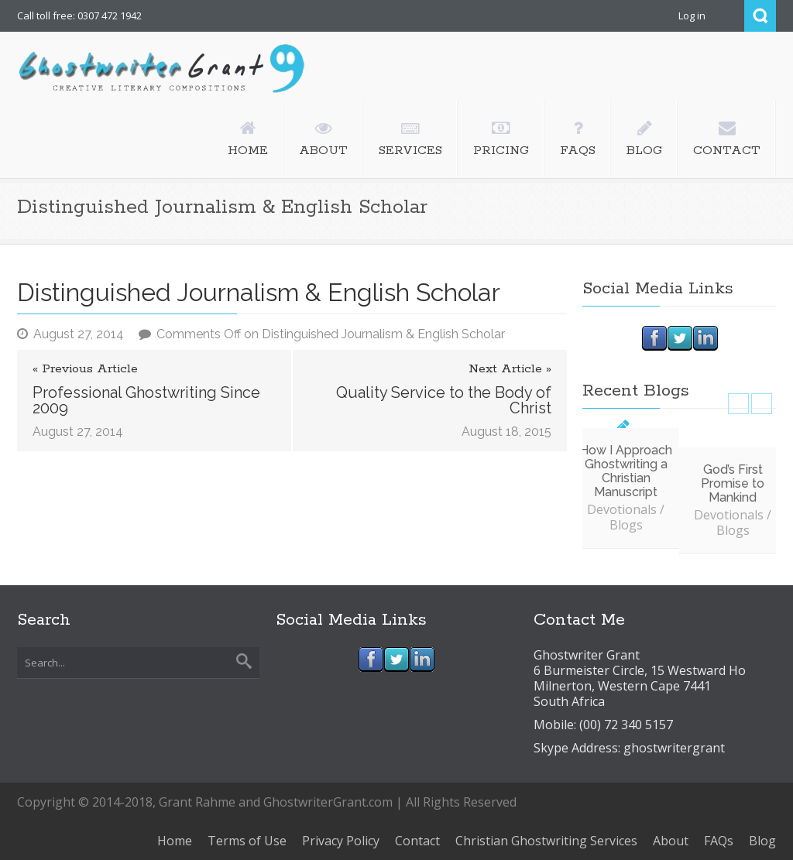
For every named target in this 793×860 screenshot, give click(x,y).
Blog (762, 840)
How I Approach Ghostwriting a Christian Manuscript (625, 471)
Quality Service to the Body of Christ (443, 400)
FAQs (718, 840)
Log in (691, 15)
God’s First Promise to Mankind (732, 483)
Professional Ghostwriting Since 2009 (146, 400)
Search (760, 16)
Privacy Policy (340, 840)
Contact (417, 840)
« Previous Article (85, 369)
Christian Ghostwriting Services (546, 840)
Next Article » (510, 369)
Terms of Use (247, 840)
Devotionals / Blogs (625, 517)
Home (174, 840)
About (670, 840)
